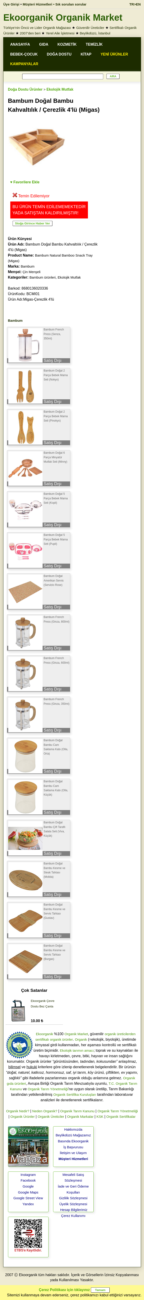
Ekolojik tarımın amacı (77, 1050)
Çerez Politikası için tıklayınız (64, 1290)
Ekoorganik (44, 1034)
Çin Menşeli (32, 272)
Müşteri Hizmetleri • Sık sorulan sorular (55, 4)
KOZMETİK (67, 44)
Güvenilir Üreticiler (90, 28)
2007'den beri (30, 33)
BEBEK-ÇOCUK (24, 54)
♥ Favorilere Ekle (25, 182)
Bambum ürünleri (43, 277)
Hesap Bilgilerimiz (73, 1210)
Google (28, 1186)
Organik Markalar (80, 1116)
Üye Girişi (11, 4)
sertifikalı (42, 1039)
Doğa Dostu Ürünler (25, 89)
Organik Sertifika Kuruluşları (74, 1094)
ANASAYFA (20, 44)
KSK (99, 1116)
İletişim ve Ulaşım (73, 1153)
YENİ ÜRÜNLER (114, 54)
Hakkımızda (73, 1129)
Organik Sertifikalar (121, 1116)
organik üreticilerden (120, 1034)
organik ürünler (61, 1039)
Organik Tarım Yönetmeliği (48, 1089)
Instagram (28, 1175)
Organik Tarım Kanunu (77, 1111)
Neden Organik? (44, 1111)
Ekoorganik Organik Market (62, 17)
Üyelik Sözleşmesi (73, 1204)
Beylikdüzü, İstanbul (95, 33)
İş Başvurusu (73, 1147)
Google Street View (28, 1198)
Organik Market (76, 1034)
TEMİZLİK (94, 44)
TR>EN (135, 4)
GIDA (43, 44)
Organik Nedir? (17, 1111)
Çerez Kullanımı (73, 1216)
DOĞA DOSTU (59, 54)
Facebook (28, 1180)
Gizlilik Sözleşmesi (73, 1198)
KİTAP (86, 54)
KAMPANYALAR (24, 64)
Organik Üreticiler (51, 1116)
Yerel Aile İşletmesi (60, 33)
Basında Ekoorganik (73, 1141)
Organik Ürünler (23, 1116)
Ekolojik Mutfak (59, 89)
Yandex (28, 1204)
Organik (81, 1039)
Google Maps (28, 1192)
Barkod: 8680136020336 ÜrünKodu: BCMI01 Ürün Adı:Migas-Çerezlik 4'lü (31, 293)
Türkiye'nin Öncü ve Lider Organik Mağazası (37, 28)
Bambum (28, 266)
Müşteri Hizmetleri (73, 1159)
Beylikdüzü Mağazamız (73, 1135)
